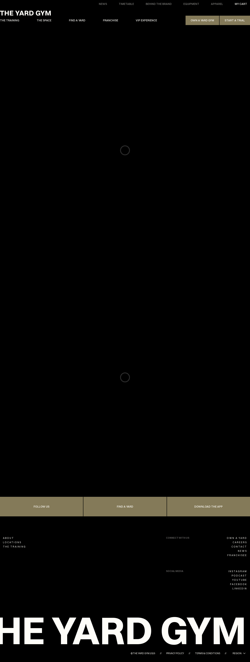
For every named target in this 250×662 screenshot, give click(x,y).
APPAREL (217, 4)
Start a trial (235, 20)
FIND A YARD (77, 20)
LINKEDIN (239, 588)
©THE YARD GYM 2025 (143, 653)
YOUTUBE (239, 579)
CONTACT (239, 546)
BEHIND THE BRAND (159, 4)
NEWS (103, 4)
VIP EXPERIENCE (146, 20)
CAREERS (240, 542)
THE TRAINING (9, 20)
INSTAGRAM (237, 571)
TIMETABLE (126, 4)
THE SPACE (44, 20)
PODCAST (239, 575)
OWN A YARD (237, 538)
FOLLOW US (41, 506)
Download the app (208, 506)
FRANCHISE (110, 20)
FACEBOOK (238, 584)
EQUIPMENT (191, 4)
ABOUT (8, 538)
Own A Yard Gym (202, 20)
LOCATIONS (12, 542)
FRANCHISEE (237, 555)
